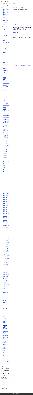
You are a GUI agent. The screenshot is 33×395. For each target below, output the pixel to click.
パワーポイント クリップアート (6, 159)
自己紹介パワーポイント (5, 360)
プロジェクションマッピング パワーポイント (6, 279)
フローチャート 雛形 (5, 271)
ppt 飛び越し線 (4, 11)
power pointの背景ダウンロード (6, 54)
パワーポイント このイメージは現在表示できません (6, 148)
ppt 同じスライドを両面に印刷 (6, 74)
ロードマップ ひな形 (5, 291)
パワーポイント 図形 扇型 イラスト (6, 202)
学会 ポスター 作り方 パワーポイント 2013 (6, 318)
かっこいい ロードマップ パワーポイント (6, 83)
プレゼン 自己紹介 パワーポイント (6, 273)
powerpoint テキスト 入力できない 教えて (6, 57)
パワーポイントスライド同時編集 (6, 249)
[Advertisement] (22, 17)
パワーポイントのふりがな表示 (6, 242)
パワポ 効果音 (4, 129)
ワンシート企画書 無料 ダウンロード (6, 295)
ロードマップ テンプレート (6, 292)
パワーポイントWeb (3, 389)
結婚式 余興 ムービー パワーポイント (25, 65)
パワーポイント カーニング (6, 157)
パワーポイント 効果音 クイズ (6, 196)
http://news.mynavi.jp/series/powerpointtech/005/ (18, 26)
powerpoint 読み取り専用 (5, 67)
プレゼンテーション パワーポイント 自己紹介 (6, 277)
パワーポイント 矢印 (5, 216)
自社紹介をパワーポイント (6, 361)
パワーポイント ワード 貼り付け (6, 188)
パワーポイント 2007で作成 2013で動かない (6, 142)
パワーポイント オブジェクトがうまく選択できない (6, 152)
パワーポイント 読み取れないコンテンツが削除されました (6, 227)
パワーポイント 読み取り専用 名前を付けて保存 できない (6, 225)
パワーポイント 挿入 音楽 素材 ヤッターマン (6, 204)
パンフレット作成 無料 (5, 264)
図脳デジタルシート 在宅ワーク (6, 313)
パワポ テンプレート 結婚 (6, 121)
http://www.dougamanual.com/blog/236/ (6, 40)
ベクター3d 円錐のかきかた (6, 282)
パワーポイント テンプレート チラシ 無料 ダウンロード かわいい (6, 167)
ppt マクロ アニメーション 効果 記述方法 (6, 72)
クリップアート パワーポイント (6, 98)
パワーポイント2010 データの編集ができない (6, 234)
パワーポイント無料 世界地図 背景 (6, 256)
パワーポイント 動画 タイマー (6, 198)
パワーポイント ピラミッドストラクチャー (6, 180)
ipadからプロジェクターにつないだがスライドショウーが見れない (6, 42)
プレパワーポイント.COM (4, 388)
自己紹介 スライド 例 (5, 355)
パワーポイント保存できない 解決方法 (6, 254)
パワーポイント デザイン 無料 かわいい (6, 175)
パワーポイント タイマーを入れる (6, 163)
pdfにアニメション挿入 (5, 48)
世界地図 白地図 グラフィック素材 (6, 301)
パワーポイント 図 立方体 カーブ (6, 200)
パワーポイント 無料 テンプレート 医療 (6, 210)
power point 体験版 (5, 51)
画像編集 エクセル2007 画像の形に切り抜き (6, 344)
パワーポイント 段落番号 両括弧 (6, 206)
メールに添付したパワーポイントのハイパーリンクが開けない (6, 284)
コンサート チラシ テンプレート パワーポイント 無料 (6, 100)
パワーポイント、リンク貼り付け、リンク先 (6, 238)
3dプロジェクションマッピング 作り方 (6, 29)
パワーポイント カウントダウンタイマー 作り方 (6, 156)
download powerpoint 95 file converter (6, 38)
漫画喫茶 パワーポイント (5, 337)
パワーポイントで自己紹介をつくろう (6, 240)
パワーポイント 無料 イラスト (6, 208)
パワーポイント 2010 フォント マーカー (6, 144)
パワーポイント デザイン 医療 (6, 173)
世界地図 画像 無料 (5, 299)
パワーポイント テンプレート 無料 (6, 169)
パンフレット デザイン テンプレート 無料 (6, 263)
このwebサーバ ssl (5, 85)
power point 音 (4, 52)
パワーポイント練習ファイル (6, 261)
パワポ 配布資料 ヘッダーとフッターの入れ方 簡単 (6, 137)
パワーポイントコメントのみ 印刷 (6, 246)
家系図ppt (4, 321)
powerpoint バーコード (5, 61)
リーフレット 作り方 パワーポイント (6, 286)
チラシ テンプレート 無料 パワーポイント (6, 109)
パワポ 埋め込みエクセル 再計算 (6, 132)
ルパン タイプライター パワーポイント (6, 288)
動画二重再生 (4, 307)
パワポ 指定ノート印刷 (5, 135)
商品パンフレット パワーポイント (6, 310)
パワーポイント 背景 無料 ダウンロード (6, 223)
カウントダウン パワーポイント (6, 94)
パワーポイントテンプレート (6, 250)
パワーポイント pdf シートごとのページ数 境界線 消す (6, 146)
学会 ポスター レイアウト (6, 315)
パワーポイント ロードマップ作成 (6, 186)
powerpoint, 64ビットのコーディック (6, 69)
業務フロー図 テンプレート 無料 (6, 335)
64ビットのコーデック (5, 35)
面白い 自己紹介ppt (16, 65)
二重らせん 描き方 (5, 14)
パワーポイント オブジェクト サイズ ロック (6, 150)
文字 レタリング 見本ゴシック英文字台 (6, 327)
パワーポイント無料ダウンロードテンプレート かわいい (6, 258)
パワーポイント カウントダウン (6, 154)
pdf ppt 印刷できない (5, 47)
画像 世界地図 (4, 341)
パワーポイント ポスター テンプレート (6, 182)
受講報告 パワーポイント (5, 308)
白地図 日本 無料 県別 (5, 347)
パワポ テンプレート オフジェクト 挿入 (6, 119)
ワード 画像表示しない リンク (6, 297)
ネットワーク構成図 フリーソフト (6, 117)
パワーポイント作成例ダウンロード (6, 252)
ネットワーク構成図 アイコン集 (6, 115)
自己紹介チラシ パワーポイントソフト (6, 358)
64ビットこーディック (5, 34)
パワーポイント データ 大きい (6, 177)
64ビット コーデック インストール (6, 32)
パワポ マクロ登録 (5, 125)
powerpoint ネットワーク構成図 (6, 59)
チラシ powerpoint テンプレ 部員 (6, 105)
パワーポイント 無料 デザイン (6, 212)
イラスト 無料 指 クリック (6, 89)
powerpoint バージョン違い (6, 62)
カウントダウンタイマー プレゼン (6, 96)
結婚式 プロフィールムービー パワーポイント (6, 350)
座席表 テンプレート (5, 325)
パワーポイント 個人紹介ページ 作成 (6, 194)
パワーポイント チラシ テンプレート (6, 165)
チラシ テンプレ (4, 107)
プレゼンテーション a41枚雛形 (6, 275)
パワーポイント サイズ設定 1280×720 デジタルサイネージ (6, 161)
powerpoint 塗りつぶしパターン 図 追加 (6, 64)
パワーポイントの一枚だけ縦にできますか (6, 244)
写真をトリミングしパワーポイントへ (6, 305)
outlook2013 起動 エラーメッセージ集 (6, 45)
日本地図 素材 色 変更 (5, 331)
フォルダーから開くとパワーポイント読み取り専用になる (6, 267)
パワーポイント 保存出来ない (6, 192)
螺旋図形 (4, 24)
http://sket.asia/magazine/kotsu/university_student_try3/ (19, 29)
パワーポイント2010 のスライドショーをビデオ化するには (6, 233)
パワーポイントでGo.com (7, 1)
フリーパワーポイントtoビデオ (6, 269)
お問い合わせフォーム (3, 384)
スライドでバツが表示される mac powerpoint (6, 103)
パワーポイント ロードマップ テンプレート (6, 184)
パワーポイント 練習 (5, 220)
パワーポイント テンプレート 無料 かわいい (6, 171)
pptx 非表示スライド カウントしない (6, 79)
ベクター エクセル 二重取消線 (6, 281)
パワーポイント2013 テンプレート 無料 (6, 236)
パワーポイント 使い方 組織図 (6, 190)
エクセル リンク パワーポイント (6, 92)
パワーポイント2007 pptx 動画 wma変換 (6, 230)
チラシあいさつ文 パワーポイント (6, 112)
